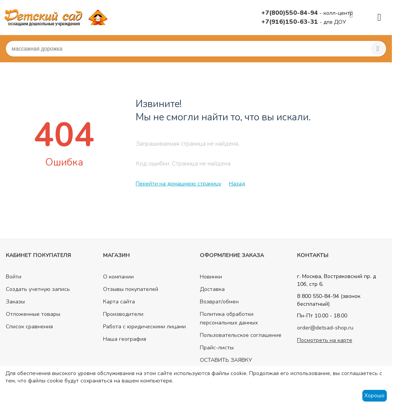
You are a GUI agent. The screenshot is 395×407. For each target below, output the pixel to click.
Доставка (212, 289)
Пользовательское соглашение (240, 335)
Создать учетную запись (38, 289)
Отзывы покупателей (130, 289)
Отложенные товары (33, 314)
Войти (13, 276)
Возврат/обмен (219, 301)
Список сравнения (29, 326)
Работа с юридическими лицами (144, 326)
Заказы (15, 301)
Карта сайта (119, 301)
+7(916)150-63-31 (290, 22)
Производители (123, 314)
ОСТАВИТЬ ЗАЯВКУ (226, 360)
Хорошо (374, 395)
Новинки (211, 276)
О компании (118, 276)
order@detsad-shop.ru (325, 327)
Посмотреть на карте (324, 340)
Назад (237, 183)
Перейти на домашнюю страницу (178, 183)
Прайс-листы (217, 347)
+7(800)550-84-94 (290, 13)
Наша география (124, 339)
